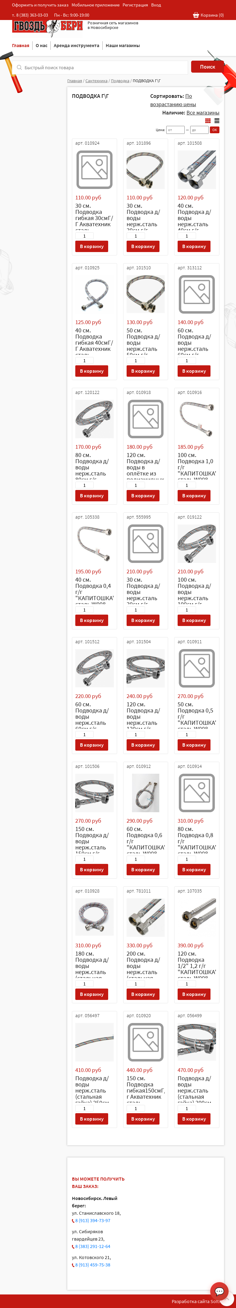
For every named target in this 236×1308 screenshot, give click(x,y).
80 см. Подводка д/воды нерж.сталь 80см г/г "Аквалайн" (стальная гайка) (92, 476)
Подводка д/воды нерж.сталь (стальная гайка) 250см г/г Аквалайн (92, 1093)
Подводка (120, 80)
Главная (20, 45)
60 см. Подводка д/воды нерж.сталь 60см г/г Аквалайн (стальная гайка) (194, 351)
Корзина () (208, 15)
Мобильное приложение (96, 5)
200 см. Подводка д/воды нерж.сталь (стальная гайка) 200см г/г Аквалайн (144, 971)
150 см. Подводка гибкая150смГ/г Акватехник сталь (146, 1090)
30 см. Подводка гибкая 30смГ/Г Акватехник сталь (94, 218)
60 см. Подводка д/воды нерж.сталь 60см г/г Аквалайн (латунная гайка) (92, 725)
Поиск (207, 66)
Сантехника (96, 80)
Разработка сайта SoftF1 (198, 1301)
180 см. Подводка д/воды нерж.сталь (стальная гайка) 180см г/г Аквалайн (92, 971)
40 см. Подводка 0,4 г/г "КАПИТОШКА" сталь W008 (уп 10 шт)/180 (95, 595)
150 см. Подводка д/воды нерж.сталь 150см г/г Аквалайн (92, 844)
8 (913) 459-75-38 (92, 1265)
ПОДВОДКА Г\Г (147, 80)
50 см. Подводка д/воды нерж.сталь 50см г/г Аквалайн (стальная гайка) (143, 351)
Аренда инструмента (76, 45)
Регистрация (135, 5)
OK (214, 129)
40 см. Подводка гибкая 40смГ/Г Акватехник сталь (94, 342)
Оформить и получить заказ (40, 5)
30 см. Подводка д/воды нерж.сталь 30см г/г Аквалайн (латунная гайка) (143, 601)
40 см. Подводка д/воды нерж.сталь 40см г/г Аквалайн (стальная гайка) (194, 227)
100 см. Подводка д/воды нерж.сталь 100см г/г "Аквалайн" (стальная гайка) (194, 601)
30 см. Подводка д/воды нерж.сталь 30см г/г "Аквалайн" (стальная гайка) (143, 227)
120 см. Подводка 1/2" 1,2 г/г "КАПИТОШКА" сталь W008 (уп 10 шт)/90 (198, 968)
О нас (41, 45)
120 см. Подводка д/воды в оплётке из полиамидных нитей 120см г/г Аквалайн (145, 473)
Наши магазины (123, 45)
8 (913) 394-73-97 (92, 1220)
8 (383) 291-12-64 (92, 1246)
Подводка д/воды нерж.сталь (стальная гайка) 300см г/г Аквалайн (195, 1093)
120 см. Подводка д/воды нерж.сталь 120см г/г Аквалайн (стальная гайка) (143, 725)
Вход (156, 5)
